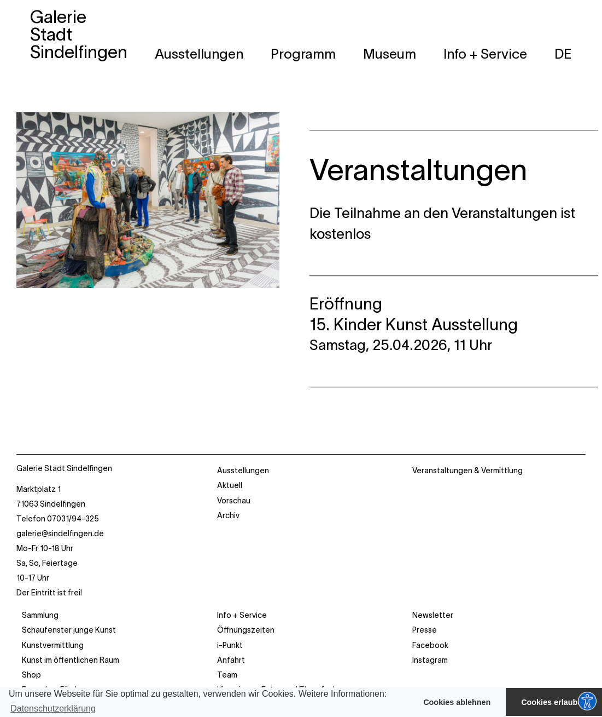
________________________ (447, 123)
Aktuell (229, 485)
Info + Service (242, 615)
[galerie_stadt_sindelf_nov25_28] (147, 119)
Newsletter (432, 615)
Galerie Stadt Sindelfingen (64, 468)
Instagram (430, 660)
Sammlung (40, 615)
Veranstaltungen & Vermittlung (467, 470)
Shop (31, 674)
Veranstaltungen (418, 170)
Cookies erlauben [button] (554, 702)
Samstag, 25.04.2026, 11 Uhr (400, 345)
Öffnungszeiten (245, 630)
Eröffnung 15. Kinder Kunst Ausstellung (413, 314)
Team (227, 674)
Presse (424, 630)
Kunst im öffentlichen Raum (70, 660)
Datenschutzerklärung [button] (53, 708)
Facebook (430, 645)
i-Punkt (230, 645)
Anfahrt (231, 660)
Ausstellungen (243, 470)
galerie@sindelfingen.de (60, 533)
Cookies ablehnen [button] (456, 702)
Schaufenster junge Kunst (69, 630)
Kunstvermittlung (53, 645)
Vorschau (233, 500)
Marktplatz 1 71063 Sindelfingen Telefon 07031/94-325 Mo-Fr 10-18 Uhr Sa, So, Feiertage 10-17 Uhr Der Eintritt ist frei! (60, 540)
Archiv (228, 515)
